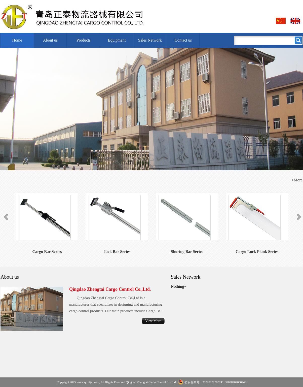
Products (84, 40)
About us (50, 40)
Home (17, 40)
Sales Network (150, 40)
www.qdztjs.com (87, 382)
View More (153, 321)
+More (296, 180)
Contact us (183, 40)
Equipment (117, 40)
